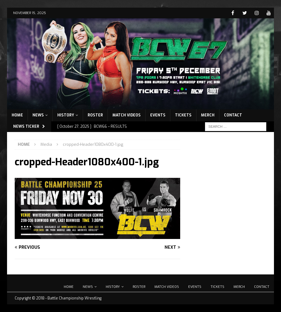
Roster (95, 115)
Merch (208, 115)
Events (157, 115)
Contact (233, 115)
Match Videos (126, 115)
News (38, 115)
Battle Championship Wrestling (74, 298)
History (65, 115)
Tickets (183, 115)
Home (17, 115)
